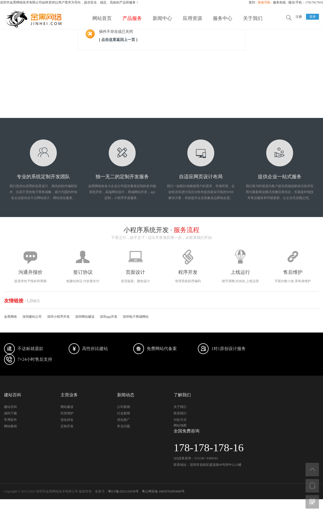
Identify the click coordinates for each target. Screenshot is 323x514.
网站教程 (10, 426)
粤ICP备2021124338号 (123, 491)
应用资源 (192, 18)
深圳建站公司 (32, 317)
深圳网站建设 (84, 317)
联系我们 (180, 413)
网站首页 (102, 18)
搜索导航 (264, 2)
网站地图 (180, 425)
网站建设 (67, 407)
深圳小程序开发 (58, 317)
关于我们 (252, 18)
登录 (312, 17)
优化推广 (123, 420)
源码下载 (10, 413)
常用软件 (10, 420)
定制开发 (67, 426)
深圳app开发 (108, 317)
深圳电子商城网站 (136, 317)
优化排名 (67, 420)
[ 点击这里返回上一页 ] (118, 40)
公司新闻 (123, 407)
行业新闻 (123, 413)
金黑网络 (10, 317)
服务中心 (222, 18)
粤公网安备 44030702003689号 (163, 491)
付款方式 (180, 420)
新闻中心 (162, 18)
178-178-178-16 (209, 448)
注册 (299, 17)
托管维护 (67, 413)
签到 (252, 2)
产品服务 (132, 18)
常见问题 (123, 426)
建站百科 (10, 407)
